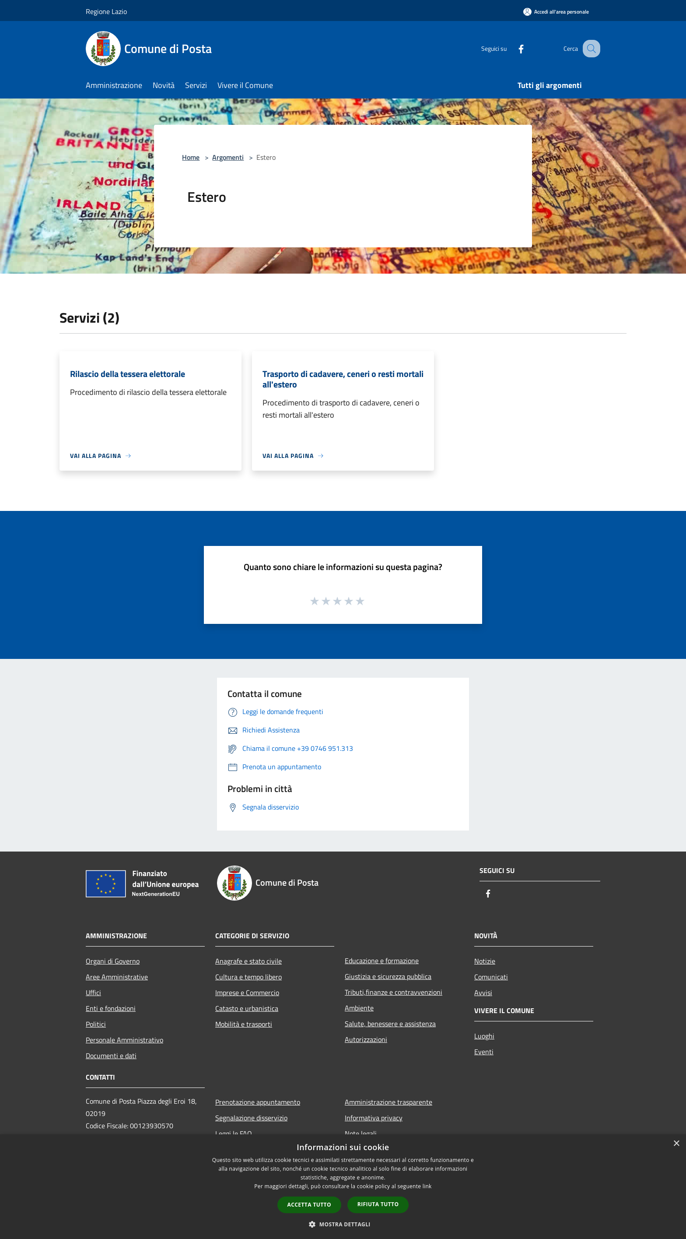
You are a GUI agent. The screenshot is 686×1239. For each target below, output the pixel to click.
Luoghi (484, 1036)
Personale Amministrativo (124, 1040)
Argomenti (228, 157)
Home (191, 157)
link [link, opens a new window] (427, 1186)
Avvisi (483, 992)
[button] (343, 1224)
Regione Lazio (106, 11)
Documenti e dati (111, 1055)
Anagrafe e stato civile (248, 961)
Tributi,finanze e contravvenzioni (393, 992)
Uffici (93, 992)
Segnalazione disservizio (251, 1117)
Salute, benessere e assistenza (390, 1023)
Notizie (484, 961)
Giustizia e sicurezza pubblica (388, 976)
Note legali (361, 1133)
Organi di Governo (113, 961)
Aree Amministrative (117, 976)
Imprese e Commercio (247, 992)
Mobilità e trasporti (243, 1024)
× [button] (676, 1143)
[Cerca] (589, 48)
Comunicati (491, 976)
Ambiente (359, 1008)
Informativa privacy (373, 1117)
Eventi (484, 1051)
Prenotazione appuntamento (257, 1102)
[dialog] (343, 1186)
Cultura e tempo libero (248, 976)
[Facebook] (512, 48)
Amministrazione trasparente (388, 1102)
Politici (96, 1024)
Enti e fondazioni (111, 1008)
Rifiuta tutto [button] (378, 1204)
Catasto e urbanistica (246, 1008)
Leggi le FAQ (233, 1133)
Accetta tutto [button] (309, 1204)
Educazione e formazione (382, 960)
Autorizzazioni (366, 1039)
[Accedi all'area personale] (556, 11)
